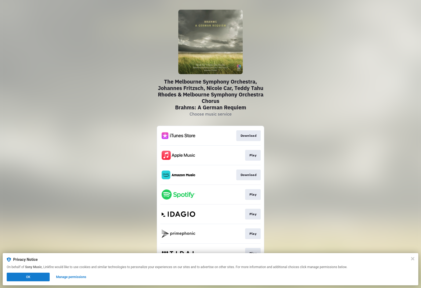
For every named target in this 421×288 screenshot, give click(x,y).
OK (28, 277)
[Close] (412, 258)
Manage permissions (71, 277)
